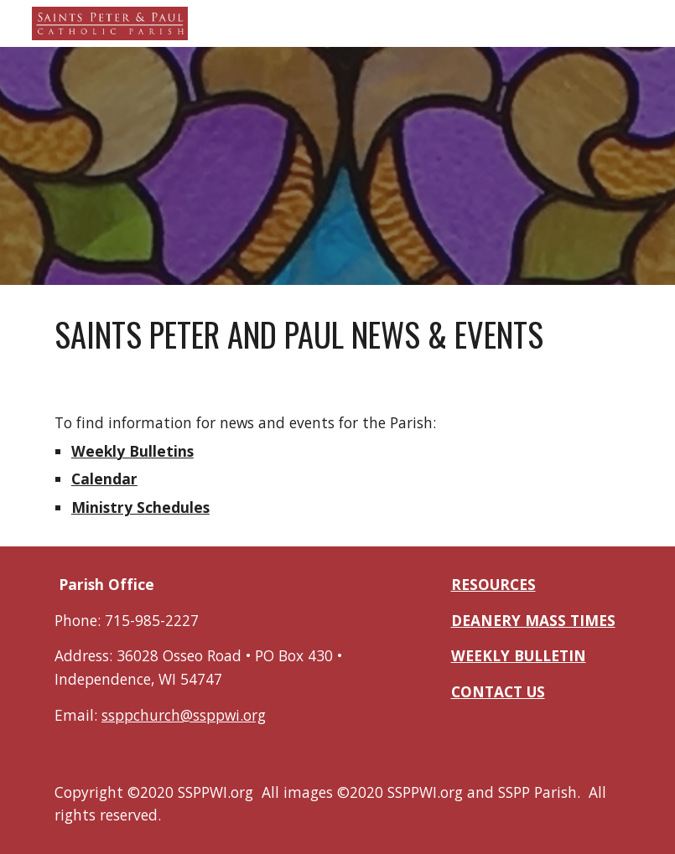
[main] (337, 335)
